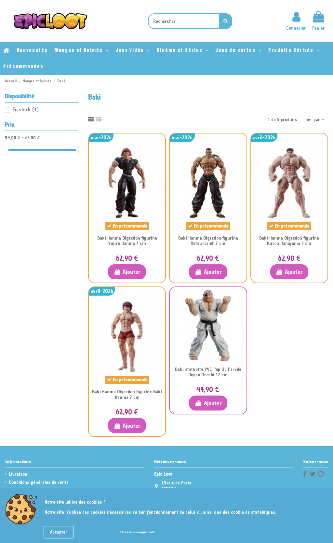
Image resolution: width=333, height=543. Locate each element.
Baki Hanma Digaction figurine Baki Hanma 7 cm (127, 394)
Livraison (18, 474)
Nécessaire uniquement (137, 532)
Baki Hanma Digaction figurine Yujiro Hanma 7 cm (127, 241)
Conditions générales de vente (39, 482)
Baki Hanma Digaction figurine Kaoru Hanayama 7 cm (289, 241)
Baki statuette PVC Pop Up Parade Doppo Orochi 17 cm (208, 372)
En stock (25, 109)
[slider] (7, 150)
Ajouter (126, 272)
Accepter (58, 532)
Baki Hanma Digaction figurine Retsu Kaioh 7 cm (208, 241)
